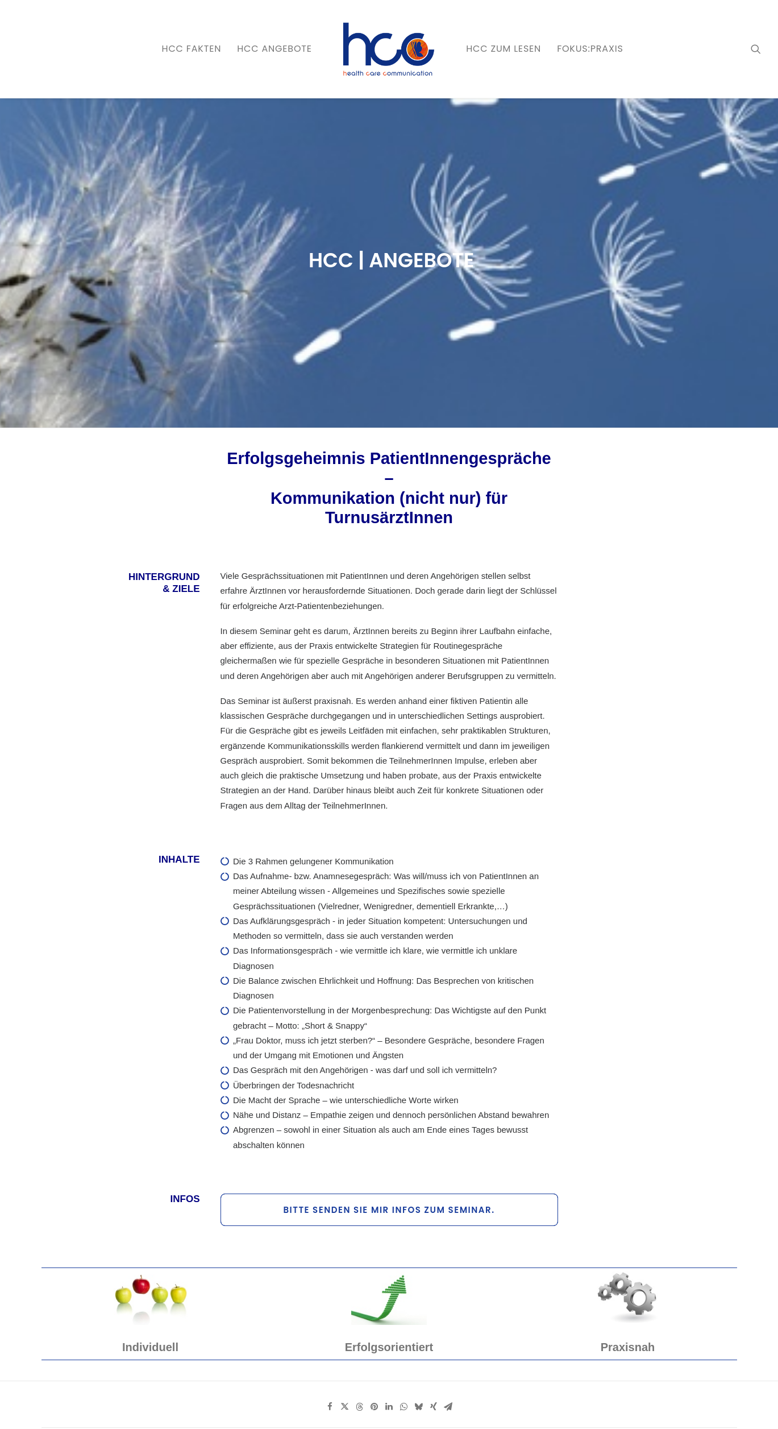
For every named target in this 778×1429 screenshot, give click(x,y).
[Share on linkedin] (389, 1177)
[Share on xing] (433, 1177)
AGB (266, 1406)
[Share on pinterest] (374, 1177)
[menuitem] (192, 49)
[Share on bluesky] (419, 1177)
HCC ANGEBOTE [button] (274, 48)
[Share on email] (448, 1177)
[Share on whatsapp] (404, 1177)
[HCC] (389, 48)
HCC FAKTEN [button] (192, 48)
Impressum (235, 1406)
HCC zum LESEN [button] (503, 48)
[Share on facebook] (330, 1177)
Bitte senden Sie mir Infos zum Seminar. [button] (388, 981)
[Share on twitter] (345, 1177)
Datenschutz (189, 1406)
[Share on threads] (360, 1177)
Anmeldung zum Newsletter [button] (485, 1337)
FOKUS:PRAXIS (590, 48)
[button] (756, 49)
